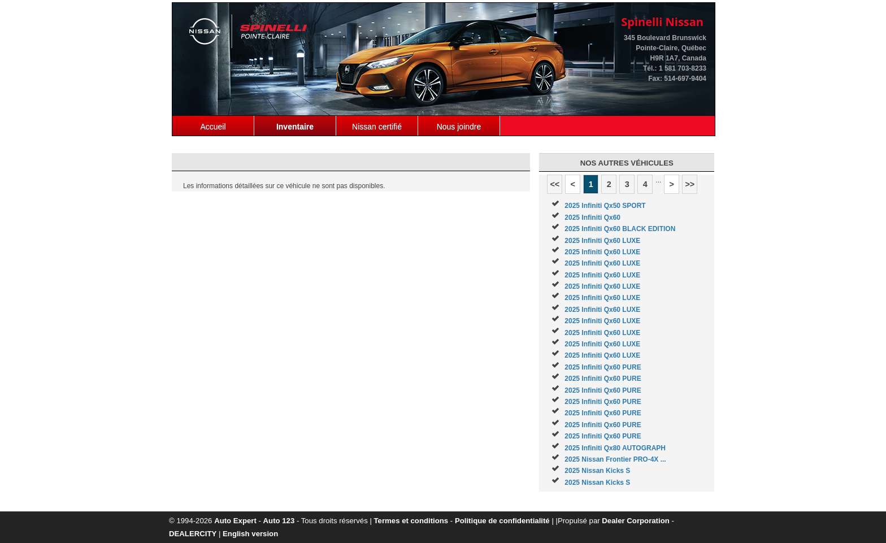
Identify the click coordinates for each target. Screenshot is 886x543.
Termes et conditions (411, 520)
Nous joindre (459, 126)
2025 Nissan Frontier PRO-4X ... (615, 459)
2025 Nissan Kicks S (597, 471)
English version (250, 533)
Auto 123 (279, 520)
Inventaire (295, 126)
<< (554, 184)
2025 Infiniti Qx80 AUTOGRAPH (615, 448)
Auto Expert (235, 520)
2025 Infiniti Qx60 (592, 217)
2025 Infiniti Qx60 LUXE (602, 241)
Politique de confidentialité (502, 520)
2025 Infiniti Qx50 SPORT (604, 206)
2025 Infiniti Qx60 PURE (602, 367)
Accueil (212, 126)
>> (689, 184)
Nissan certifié (377, 126)
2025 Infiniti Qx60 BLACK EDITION (619, 229)
